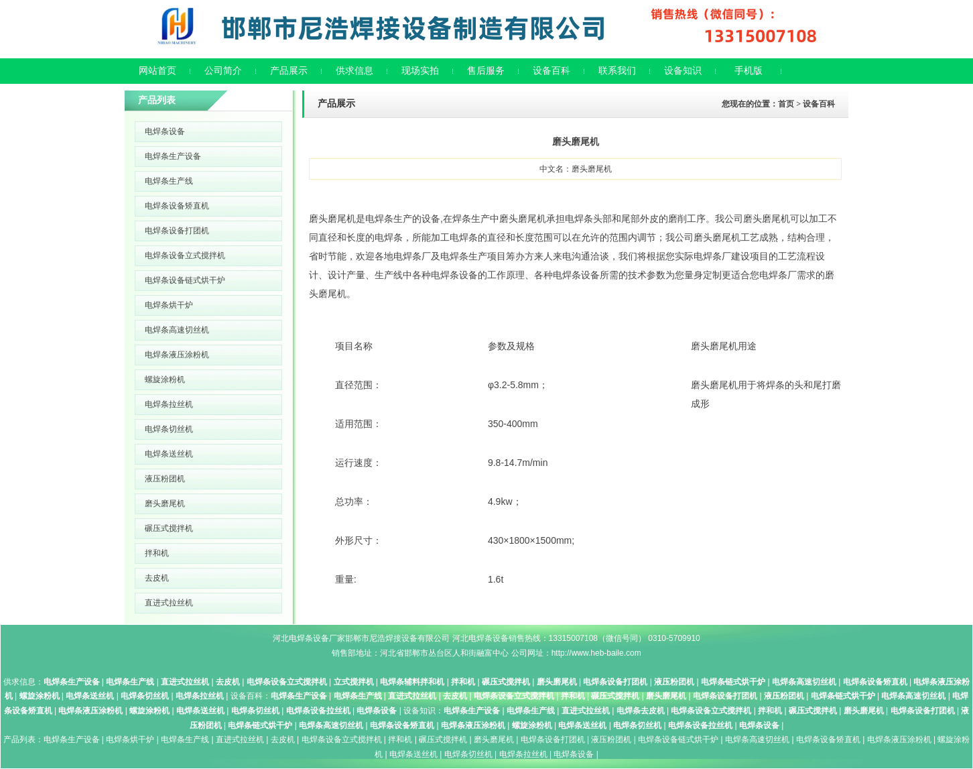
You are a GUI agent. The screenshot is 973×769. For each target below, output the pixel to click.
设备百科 (551, 71)
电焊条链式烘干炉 (733, 682)
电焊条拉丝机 (169, 404)
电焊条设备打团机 (177, 230)
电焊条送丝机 (169, 454)
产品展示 (289, 71)
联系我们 (617, 71)
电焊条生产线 (169, 181)
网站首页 (157, 71)
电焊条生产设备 (173, 156)
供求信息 (354, 71)
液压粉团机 (165, 478)
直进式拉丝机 (169, 602)
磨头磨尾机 (165, 503)
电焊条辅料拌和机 (412, 682)
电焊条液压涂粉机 (177, 354)
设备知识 (683, 71)
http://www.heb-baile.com (596, 653)
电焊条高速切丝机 (177, 330)
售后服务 (486, 71)
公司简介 (223, 71)
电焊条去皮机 (641, 710)
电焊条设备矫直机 (177, 206)
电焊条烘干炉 (169, 305)
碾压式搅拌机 (169, 528)
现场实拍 (420, 71)
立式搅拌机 (354, 682)
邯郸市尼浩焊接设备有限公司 (397, 638)
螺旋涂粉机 (165, 379)
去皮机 (157, 578)
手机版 (748, 71)
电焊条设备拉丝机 (318, 710)
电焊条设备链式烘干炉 (185, 280)
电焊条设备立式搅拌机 (185, 255)
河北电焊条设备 (301, 638)
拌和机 (157, 553)
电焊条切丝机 (169, 429)
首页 (786, 104)
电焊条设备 (165, 131)
